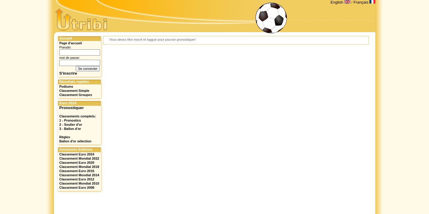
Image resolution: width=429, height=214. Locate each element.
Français (364, 2)
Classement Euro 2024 (76, 154)
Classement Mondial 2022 (79, 158)
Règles (64, 137)
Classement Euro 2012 (76, 179)
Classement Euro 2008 (76, 187)
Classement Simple (74, 90)
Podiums (66, 86)
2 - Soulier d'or (70, 124)
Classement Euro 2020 (76, 162)
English (340, 2)
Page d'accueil (70, 43)
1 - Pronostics (70, 120)
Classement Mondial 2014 (79, 175)
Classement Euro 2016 (76, 171)
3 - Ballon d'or (70, 128)
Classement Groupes (75, 95)
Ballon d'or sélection (75, 141)
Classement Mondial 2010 (79, 183)
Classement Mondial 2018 (79, 167)
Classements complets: (77, 116)
